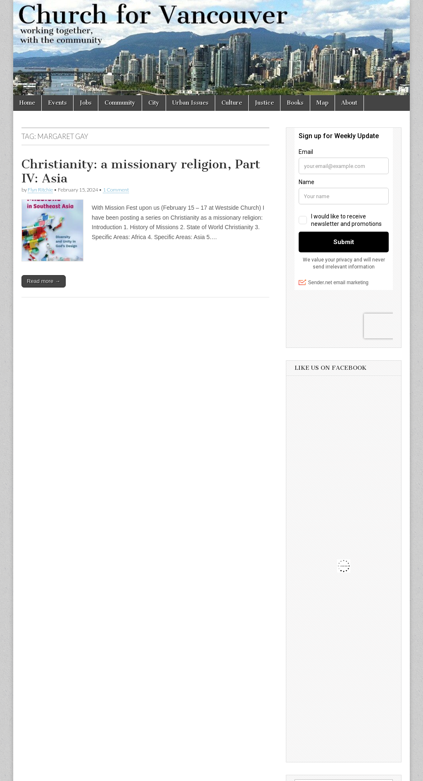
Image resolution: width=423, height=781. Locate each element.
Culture (231, 102)
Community (120, 102)
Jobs (86, 102)
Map (322, 102)
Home (27, 102)
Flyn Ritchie (40, 190)
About (349, 102)
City (153, 102)
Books (295, 102)
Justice (264, 102)
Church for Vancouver (84, 772)
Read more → (43, 281)
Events (57, 102)
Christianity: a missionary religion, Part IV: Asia (140, 171)
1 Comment (116, 190)
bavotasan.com (383, 772)
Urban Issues (190, 102)
